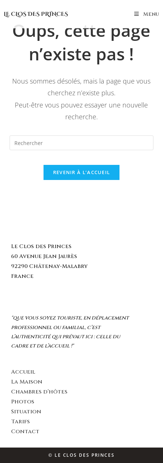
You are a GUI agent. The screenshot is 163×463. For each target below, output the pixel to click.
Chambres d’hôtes (39, 392)
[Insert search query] (81, 142)
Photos (22, 402)
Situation (26, 412)
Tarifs (20, 421)
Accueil (23, 372)
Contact (25, 431)
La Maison (26, 382)
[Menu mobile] (146, 14)
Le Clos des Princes (36, 14)
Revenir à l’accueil (81, 172)
